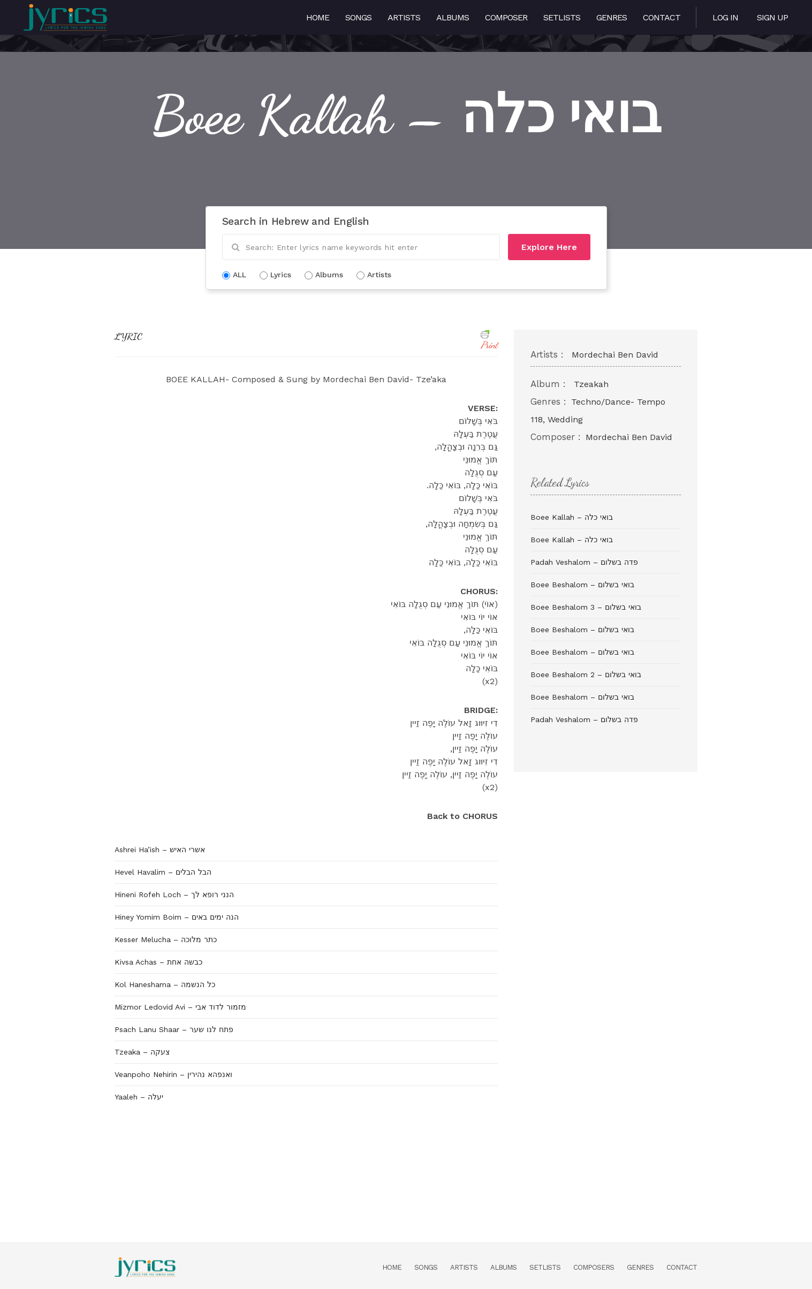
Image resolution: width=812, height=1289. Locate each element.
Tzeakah (591, 384)
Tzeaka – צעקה (142, 1052)
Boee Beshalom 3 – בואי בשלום (585, 607)
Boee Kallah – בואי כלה (571, 517)
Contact (661, 17)
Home (317, 17)
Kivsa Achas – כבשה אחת (158, 962)
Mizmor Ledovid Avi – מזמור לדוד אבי (180, 1007)
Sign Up (772, 17)
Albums (452, 17)
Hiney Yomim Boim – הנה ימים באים (177, 917)
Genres (611, 17)
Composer (506, 17)
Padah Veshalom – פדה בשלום (584, 562)
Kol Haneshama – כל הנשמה (165, 984)
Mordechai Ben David (615, 355)
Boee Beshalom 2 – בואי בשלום (585, 674)
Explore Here (549, 247)
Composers (593, 1267)
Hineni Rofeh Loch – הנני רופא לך (174, 894)
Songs (358, 17)
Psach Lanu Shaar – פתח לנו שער (174, 1029)
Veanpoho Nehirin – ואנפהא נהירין (173, 1074)
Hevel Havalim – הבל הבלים (163, 872)
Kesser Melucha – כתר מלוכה (166, 939)
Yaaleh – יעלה (139, 1097)
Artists (404, 17)
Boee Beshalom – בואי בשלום (582, 584)
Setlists (561, 17)
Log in (725, 17)
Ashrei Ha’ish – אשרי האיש (160, 849)
